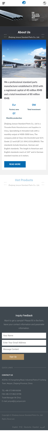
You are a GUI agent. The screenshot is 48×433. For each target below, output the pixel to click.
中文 (21, 427)
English (15, 427)
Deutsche (27, 427)
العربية (42, 427)
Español (36, 427)
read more (15, 164)
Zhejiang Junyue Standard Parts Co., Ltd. (27, 415)
